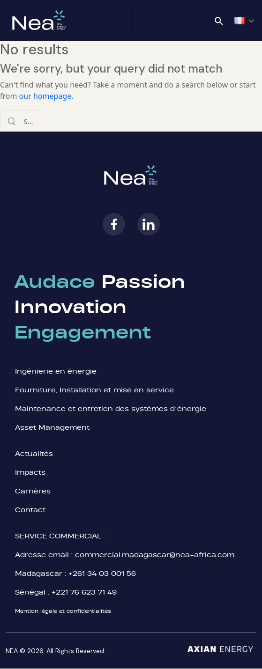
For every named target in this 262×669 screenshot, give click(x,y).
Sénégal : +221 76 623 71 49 (66, 592)
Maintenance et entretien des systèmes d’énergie (110, 408)
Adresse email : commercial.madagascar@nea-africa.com (124, 554)
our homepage (45, 96)
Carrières (33, 490)
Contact (30, 509)
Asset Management (53, 427)
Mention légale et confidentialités (63, 611)
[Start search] (11, 121)
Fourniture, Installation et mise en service (94, 389)
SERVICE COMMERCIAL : (60, 535)
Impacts (30, 472)
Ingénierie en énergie (56, 371)
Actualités (34, 453)
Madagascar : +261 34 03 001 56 (75, 573)
